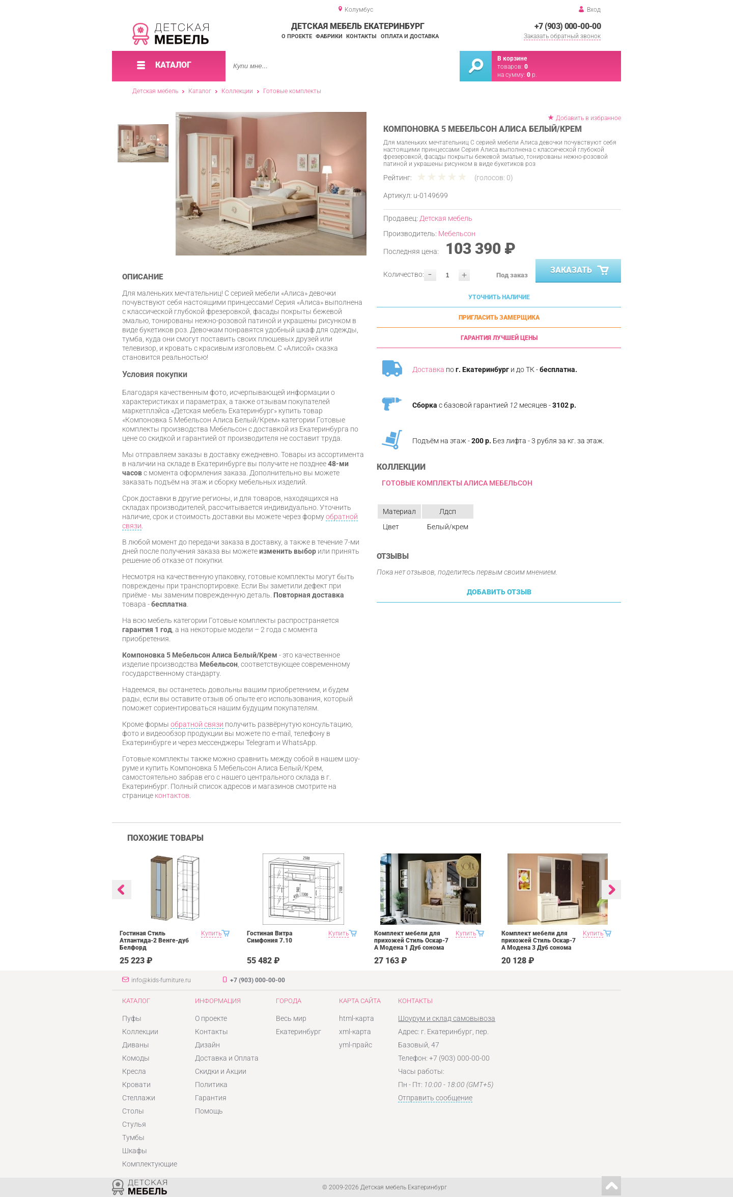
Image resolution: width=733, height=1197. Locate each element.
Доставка (428, 369)
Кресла (134, 1071)
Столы (133, 1111)
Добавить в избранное (588, 118)
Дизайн (207, 1045)
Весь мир (291, 1018)
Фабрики (329, 36)
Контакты (361, 36)
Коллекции (237, 91)
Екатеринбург (298, 1032)
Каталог (199, 91)
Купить (211, 933)
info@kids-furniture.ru (161, 980)
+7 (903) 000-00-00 (567, 26)
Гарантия (211, 1098)
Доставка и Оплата (227, 1058)
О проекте (296, 36)
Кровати (136, 1084)
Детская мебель (155, 91)
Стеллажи (138, 1098)
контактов (172, 795)
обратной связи (197, 724)
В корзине (512, 58)
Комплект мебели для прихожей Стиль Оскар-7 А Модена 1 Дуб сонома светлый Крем (411, 944)
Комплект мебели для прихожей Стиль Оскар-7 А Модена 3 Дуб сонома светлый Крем (538, 944)
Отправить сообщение (435, 1098)
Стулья (134, 1124)
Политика (211, 1084)
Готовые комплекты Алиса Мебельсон (457, 483)
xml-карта (355, 1032)
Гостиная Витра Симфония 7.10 (269, 937)
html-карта (356, 1018)
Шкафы (134, 1151)
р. (532, 74)
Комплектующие (149, 1164)
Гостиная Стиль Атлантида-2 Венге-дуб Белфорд (154, 940)
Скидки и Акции (220, 1071)
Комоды (136, 1058)
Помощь (209, 1111)
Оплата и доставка (410, 36)
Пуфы (132, 1018)
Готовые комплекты (292, 91)
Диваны (135, 1045)
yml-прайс (355, 1045)
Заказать (580, 270)
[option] (271, 183)
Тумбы (133, 1137)
